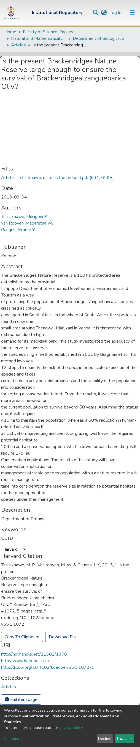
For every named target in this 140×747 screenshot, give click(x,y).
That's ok (124, 738)
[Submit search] (95, 12)
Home (10, 32)
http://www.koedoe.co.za (25, 661)
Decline (104, 738)
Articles (18, 45)
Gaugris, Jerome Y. (18, 230)
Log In (115, 13)
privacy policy (71, 727)
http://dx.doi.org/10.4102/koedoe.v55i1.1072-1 (47, 667)
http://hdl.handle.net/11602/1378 (34, 654)
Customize (13, 738)
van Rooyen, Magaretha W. (27, 223)
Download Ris (62, 637)
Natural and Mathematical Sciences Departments (38, 38)
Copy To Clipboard (22, 637)
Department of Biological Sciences (100, 38)
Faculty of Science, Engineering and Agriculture (50, 32)
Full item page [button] (21, 699)
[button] (103, 12)
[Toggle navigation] (132, 12)
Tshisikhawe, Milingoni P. (24, 217)
